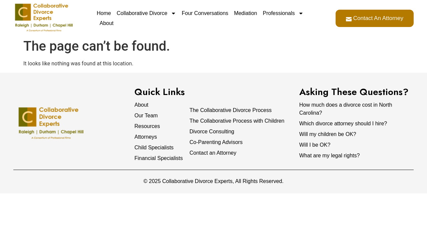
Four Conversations (205, 13)
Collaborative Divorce (146, 13)
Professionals (283, 13)
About (107, 23)
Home (104, 13)
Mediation (245, 13)
